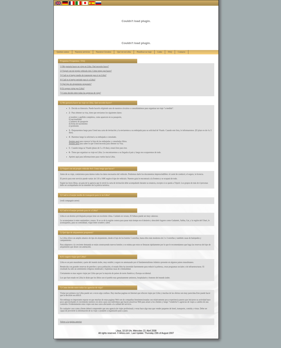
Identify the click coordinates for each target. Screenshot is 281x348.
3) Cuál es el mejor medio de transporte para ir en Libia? (83, 75)
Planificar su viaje (144, 52)
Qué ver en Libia (124, 52)
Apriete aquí (74, 141)
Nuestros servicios (82, 52)
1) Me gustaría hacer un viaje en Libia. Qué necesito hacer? (84, 66)
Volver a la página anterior (71, 322)
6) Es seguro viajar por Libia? (72, 88)
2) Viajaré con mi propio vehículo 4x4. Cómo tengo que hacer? (86, 71)
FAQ (170, 52)
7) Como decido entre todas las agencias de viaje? (80, 93)
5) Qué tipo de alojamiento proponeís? (76, 84)
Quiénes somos (63, 52)
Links (159, 52)
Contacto (181, 52)
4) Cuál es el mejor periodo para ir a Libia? (77, 80)
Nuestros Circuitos (103, 52)
